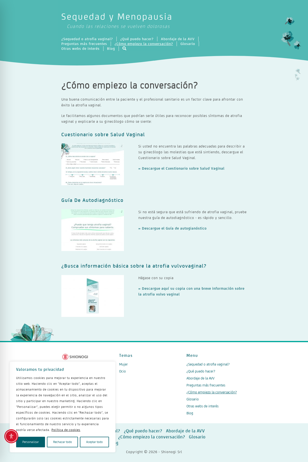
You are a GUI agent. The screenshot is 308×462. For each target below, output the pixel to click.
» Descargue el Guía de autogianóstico (172, 228)
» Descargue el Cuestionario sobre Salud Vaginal (181, 168)
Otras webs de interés (80, 48)
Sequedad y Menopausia (154, 21)
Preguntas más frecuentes (84, 44)
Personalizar (30, 442)
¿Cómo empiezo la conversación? (144, 44)
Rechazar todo (62, 442)
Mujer (123, 364)
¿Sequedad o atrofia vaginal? (87, 39)
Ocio (122, 371)
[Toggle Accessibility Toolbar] (11, 436)
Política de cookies (65, 430)
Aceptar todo (94, 442)
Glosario (187, 44)
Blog (111, 48)
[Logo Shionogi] (75, 356)
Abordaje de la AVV (178, 39)
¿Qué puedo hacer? (137, 39)
